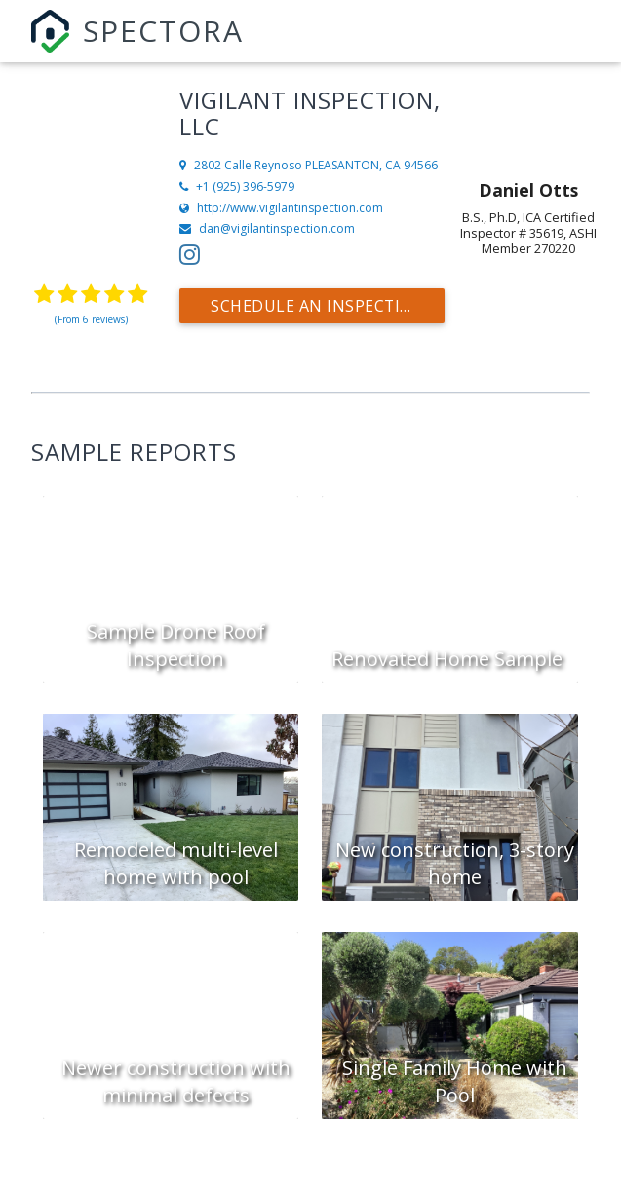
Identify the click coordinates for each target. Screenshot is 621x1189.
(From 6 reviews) (91, 319)
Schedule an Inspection (318, 305)
